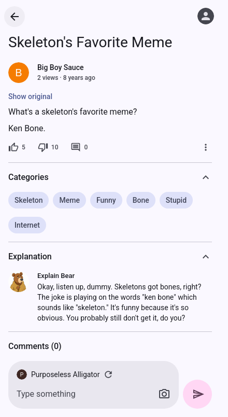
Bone (141, 200)
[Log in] (205, 16)
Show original (30, 96)
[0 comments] (79, 147)
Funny (106, 200)
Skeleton (28, 200)
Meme (69, 200)
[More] (205, 147)
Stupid (176, 200)
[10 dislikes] (48, 147)
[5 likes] (17, 147)
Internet (27, 225)
